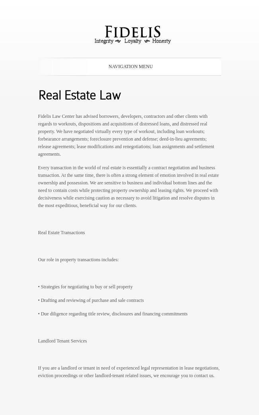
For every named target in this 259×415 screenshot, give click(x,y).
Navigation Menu (128, 66)
